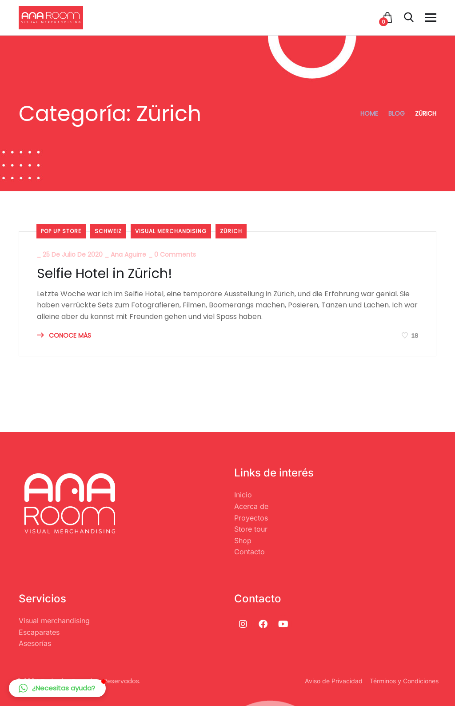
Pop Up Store (61, 231)
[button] (57, 688)
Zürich (231, 231)
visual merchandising (171, 231)
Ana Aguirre (128, 254)
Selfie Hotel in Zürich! (104, 274)
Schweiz (108, 231)
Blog (396, 113)
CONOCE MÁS (64, 335)
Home (369, 113)
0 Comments (175, 254)
